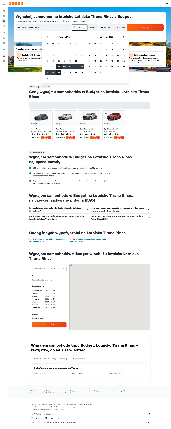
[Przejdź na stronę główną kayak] (16, 3)
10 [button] (47, 61)
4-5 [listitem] (44, 134)
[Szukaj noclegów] (4, 16)
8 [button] (75, 55)
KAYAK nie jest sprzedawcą (90, 413)
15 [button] (76, 61)
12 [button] (59, 61)
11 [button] (53, 61)
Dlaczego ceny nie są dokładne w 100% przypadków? (90, 422)
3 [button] (47, 55)
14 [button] (70, 61)
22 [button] (76, 67)
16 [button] (82, 61)
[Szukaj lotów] (4, 11)
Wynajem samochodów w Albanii (58, 391)
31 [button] (47, 78)
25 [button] (53, 72)
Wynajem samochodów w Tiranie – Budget (109, 391)
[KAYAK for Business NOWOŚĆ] (4, 42)
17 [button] (47, 67)
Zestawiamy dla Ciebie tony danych (90, 418)
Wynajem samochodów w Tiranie (82, 391)
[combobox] (26, 21)
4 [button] (53, 55)
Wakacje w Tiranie (115, 373)
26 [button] (59, 72)
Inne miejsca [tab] (64, 359)
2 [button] (81, 49)
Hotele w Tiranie (77, 373)
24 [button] (47, 72)
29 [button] (76, 72)
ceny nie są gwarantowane (74, 407)
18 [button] (53, 67)
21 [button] (70, 67)
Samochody (41, 391)
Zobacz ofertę (45, 137)
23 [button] (82, 67)
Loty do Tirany (39, 373)
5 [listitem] (105, 134)
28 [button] (70, 72)
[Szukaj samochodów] (4, 21)
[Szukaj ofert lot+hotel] (4, 26)
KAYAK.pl (32, 391)
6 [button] (64, 55)
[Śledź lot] (4, 37)
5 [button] (58, 55)
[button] (4, 3)
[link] (49, 324)
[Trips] (4, 49)
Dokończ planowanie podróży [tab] (44, 359)
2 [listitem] (33, 134)
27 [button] (65, 72)
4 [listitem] (57, 134)
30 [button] (81, 72)
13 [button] (64, 61)
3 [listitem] (111, 134)
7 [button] (70, 55)
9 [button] (81, 55)
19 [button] (59, 67)
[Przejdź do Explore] (4, 32)
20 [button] (64, 67)
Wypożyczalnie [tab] (79, 359)
